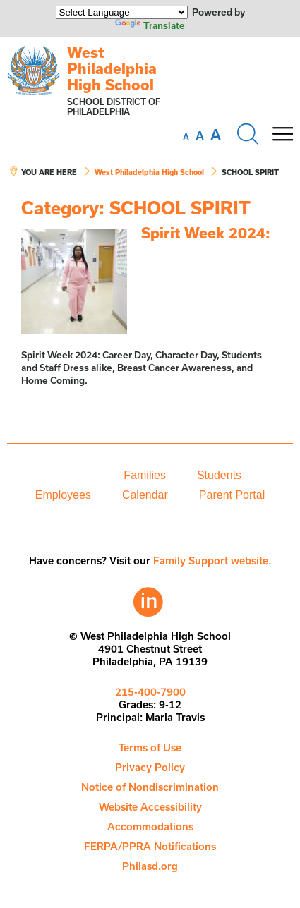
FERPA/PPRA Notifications (150, 846)
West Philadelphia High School (112, 68)
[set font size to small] (186, 136)
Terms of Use (150, 747)
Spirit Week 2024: (205, 232)
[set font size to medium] (199, 136)
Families (145, 475)
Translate (150, 25)
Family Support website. (212, 561)
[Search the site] (247, 134)
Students (219, 475)
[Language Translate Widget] (122, 12)
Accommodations (150, 827)
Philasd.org (150, 866)
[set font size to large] (215, 134)
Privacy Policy (150, 767)
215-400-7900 (150, 692)
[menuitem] (60, 475)
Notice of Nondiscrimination (150, 787)
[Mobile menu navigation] (282, 134)
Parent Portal (232, 495)
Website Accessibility (150, 807)
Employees (63, 495)
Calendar (145, 495)
